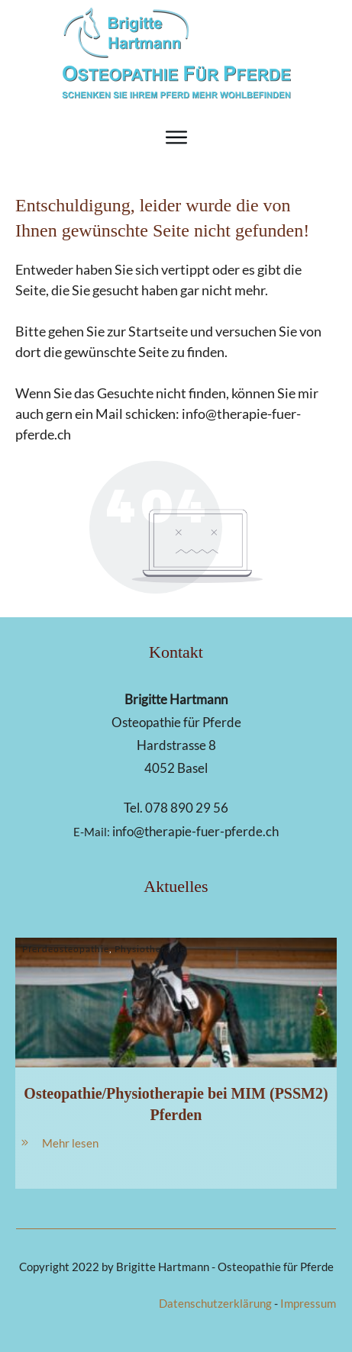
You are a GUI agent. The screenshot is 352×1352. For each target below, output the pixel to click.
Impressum (308, 1303)
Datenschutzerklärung (215, 1303)
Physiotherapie (150, 948)
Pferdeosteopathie (65, 948)
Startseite (158, 331)
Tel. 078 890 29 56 (176, 808)
